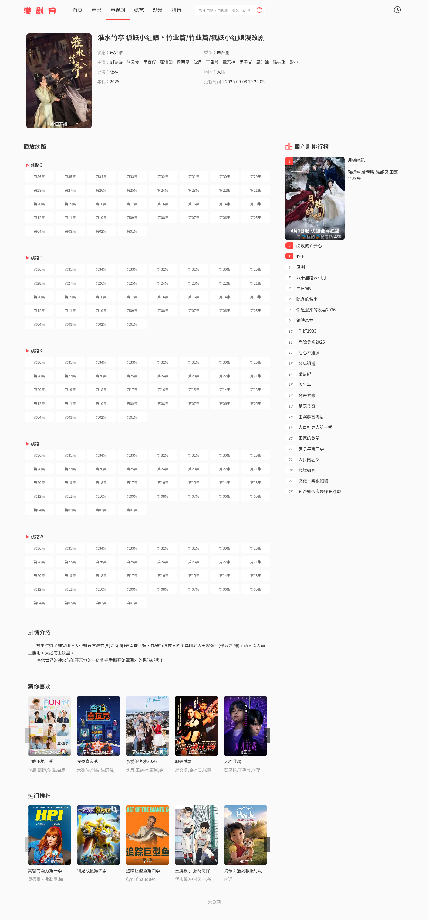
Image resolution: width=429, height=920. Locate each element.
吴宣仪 (149, 62)
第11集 (70, 217)
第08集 (162, 217)
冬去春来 (300, 395)
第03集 (70, 231)
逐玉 (295, 256)
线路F (36, 258)
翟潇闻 (166, 62)
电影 (96, 9)
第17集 (132, 203)
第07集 (193, 217)
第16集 (162, 203)
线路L (36, 444)
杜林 (114, 72)
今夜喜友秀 (87, 761)
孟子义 (245, 62)
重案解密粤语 (304, 417)
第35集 (70, 176)
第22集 (224, 190)
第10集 (101, 217)
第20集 (39, 203)
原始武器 (183, 761)
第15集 (193, 203)
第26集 (101, 190)
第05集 (255, 217)
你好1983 (300, 331)
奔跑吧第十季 (40, 761)
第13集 (255, 203)
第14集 (224, 203)
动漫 (158, 9)
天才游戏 (232, 761)
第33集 (132, 176)
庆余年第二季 (304, 448)
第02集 (101, 231)
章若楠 (229, 62)
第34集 (101, 176)
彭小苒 (296, 62)
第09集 (132, 217)
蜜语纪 (298, 374)
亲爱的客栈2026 (141, 761)
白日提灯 (299, 288)
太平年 (298, 384)
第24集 (162, 190)
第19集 (70, 203)
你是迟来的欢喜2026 (310, 310)
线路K (36, 351)
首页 (78, 9)
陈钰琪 (279, 62)
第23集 (193, 190)
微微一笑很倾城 (306, 481)
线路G (36, 165)
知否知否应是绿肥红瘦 (313, 491)
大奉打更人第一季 (308, 427)
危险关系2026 (305, 342)
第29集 (255, 176)
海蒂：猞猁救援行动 (243, 870)
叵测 (295, 267)
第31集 (193, 176)
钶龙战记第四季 (92, 870)
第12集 (39, 217)
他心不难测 (302, 352)
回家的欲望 (302, 438)
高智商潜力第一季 (45, 870)
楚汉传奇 (300, 406)
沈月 (198, 62)
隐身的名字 (301, 299)
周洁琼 (262, 62)
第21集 (255, 190)
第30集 (224, 176)
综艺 (139, 9)
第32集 (162, 176)
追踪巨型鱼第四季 (143, 870)
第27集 (70, 190)
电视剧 (117, 9)
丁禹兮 (212, 62)
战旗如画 (300, 470)
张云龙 (133, 62)
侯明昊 (183, 62)
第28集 (39, 190)
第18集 (101, 203)
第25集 (132, 190)
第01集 (132, 231)
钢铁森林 (299, 320)
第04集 (39, 231)
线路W (37, 537)
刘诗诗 (116, 62)
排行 (176, 9)
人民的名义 (302, 459)
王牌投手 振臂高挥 (192, 870)
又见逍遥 (300, 363)
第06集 (224, 217)
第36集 (39, 176)
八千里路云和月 (305, 277)
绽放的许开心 (303, 245)
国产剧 (223, 52)
